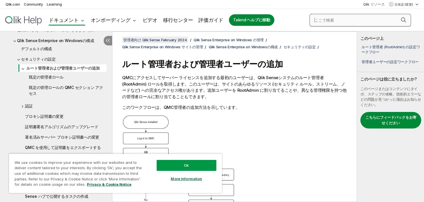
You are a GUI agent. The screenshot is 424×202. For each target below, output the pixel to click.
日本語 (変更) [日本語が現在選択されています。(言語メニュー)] (404, 4)
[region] (115, 173)
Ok (186, 165)
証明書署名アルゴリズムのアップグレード (61, 126)
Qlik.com (13, 4)
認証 (29, 106)
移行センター (178, 20)
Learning (54, 4)
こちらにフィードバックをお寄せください (390, 120)
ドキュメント (64, 20)
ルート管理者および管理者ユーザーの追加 (62, 68)
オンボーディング (111, 20)
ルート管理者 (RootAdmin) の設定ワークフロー (391, 49)
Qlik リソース (374, 4)
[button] (403, 20)
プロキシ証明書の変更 (44, 116)
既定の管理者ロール (46, 77)
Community (33, 4)
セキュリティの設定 (38, 59)
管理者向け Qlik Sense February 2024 (155, 40)
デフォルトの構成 (36, 48)
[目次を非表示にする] (108, 40)
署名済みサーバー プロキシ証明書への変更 (62, 137)
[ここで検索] (360, 20)
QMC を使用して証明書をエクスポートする (63, 147)
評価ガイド (210, 20)
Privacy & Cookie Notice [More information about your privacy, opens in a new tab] (109, 184)
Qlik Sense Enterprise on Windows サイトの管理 (162, 47)
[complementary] (390, 116)
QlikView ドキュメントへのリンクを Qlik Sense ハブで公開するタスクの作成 (61, 193)
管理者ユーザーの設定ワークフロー (390, 61)
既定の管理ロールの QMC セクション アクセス (66, 90)
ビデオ (150, 20)
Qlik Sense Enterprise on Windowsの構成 (55, 40)
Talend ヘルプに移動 (251, 20)
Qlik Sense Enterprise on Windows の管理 (229, 40)
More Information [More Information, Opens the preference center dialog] (186, 178)
